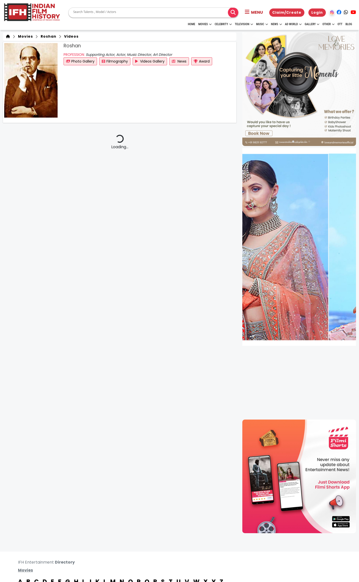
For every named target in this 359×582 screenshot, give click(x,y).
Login (317, 12)
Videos (70, 36)
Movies (205, 24)
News (276, 24)
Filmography (115, 61)
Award (202, 61)
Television (244, 24)
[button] (254, 12)
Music (262, 24)
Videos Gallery (150, 61)
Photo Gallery (80, 61)
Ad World (293, 24)
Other (328, 24)
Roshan (47, 36)
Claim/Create (286, 12)
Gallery (312, 24)
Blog (349, 24)
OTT (340, 24)
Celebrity (223, 24)
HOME (191, 24)
